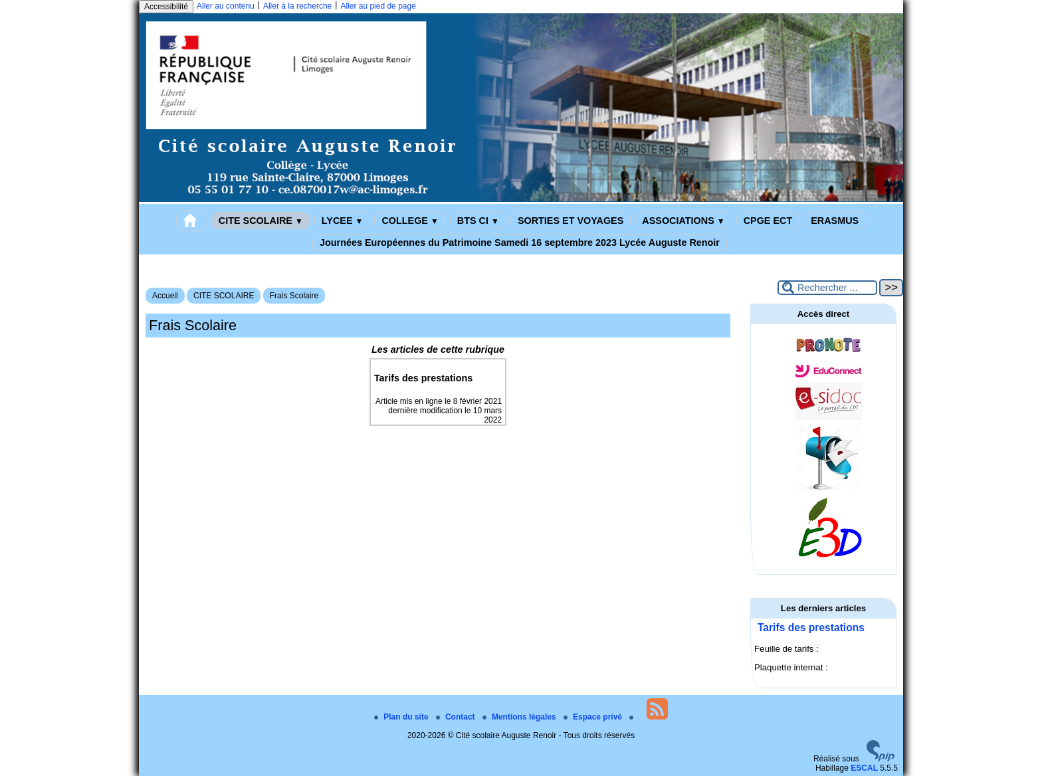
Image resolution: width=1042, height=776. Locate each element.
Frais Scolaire (294, 295)
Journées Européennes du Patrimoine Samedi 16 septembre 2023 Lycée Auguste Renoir (520, 242)
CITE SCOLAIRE (261, 220)
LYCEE (343, 220)
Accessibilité (166, 6)
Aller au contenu (226, 6)
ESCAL (864, 768)
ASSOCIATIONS (683, 220)
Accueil (165, 295)
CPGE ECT (768, 220)
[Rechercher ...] (827, 287)
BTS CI (478, 220)
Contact (456, 717)
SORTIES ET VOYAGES (570, 220)
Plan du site (402, 717)
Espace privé (594, 717)
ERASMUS (835, 220)
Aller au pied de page (377, 6)
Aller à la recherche (297, 6)
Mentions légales (520, 717)
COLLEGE (409, 220)
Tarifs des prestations (811, 627)
